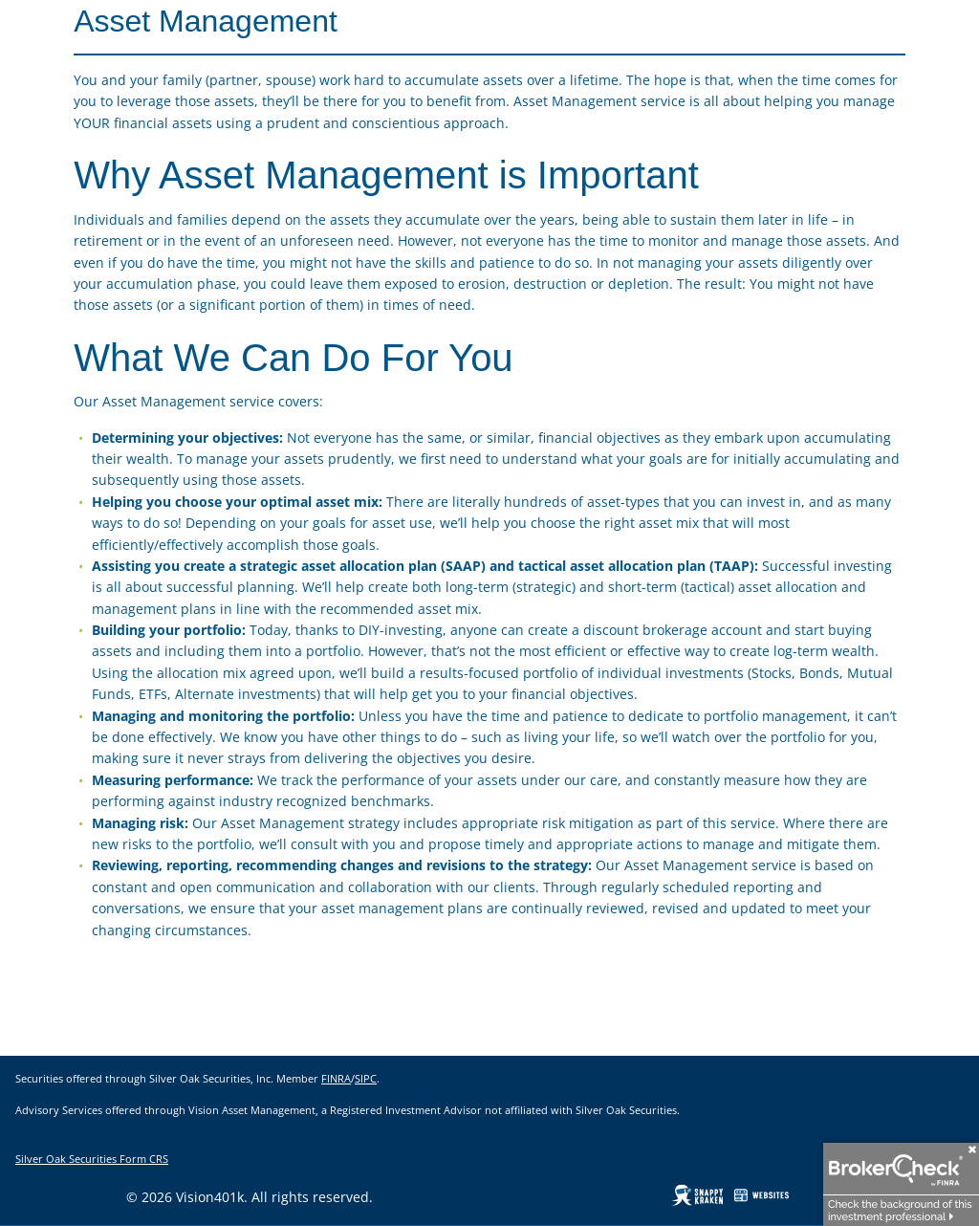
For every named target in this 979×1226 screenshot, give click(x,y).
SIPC (366, 1078)
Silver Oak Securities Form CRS (91, 1158)
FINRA (336, 1078)
